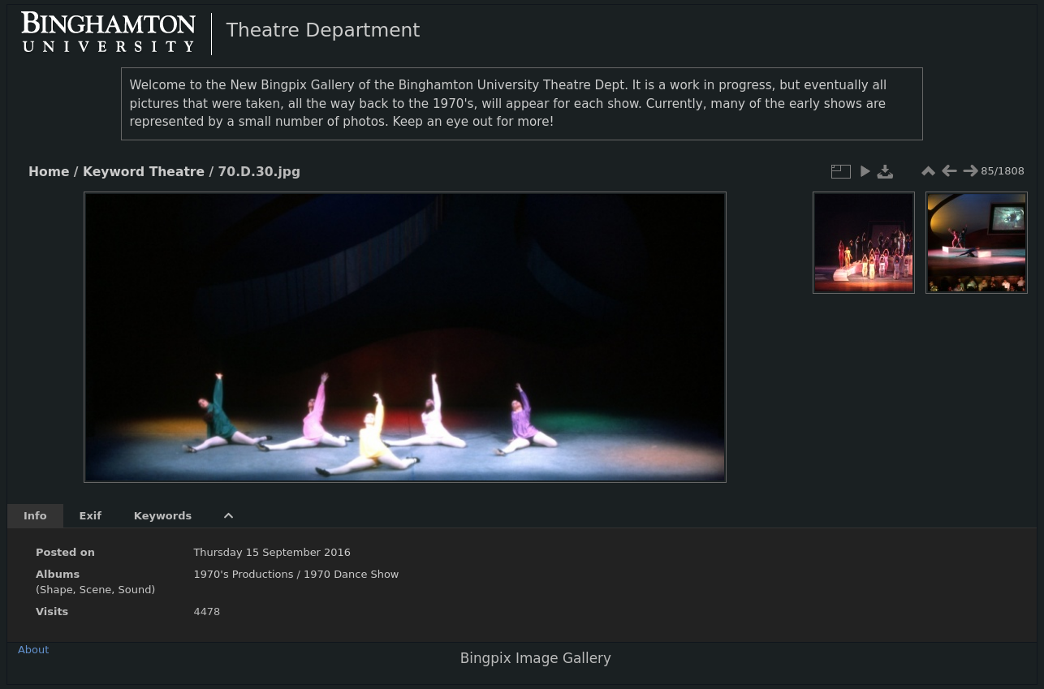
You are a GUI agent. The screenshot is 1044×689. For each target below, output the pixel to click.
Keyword (114, 172)
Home (48, 172)
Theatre (177, 172)
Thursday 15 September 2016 (272, 552)
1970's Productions (243, 574)
